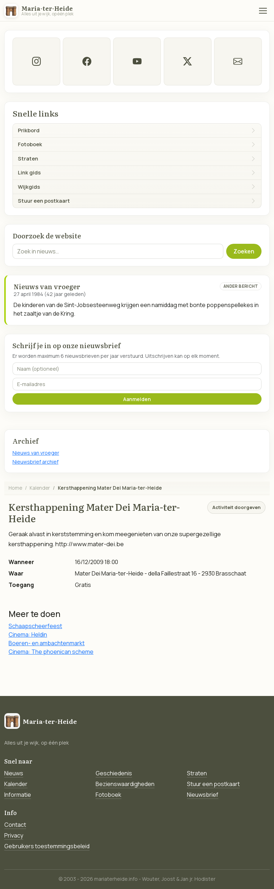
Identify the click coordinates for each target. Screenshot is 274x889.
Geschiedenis (114, 773)
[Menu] (263, 11)
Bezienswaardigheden (125, 784)
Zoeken (243, 251)
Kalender (40, 487)
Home (15, 487)
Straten (197, 773)
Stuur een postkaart (213, 784)
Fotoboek (108, 795)
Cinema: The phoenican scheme (51, 652)
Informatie (17, 795)
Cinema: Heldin (28, 634)
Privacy (13, 835)
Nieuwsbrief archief (35, 461)
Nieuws (13, 773)
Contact (15, 825)
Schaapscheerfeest (35, 626)
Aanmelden (137, 399)
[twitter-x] (187, 61)
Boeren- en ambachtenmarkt (47, 643)
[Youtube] (137, 61)
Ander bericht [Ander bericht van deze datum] (240, 286)
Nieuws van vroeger (35, 452)
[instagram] (36, 61)
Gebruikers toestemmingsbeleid (47, 846)
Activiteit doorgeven (236, 507)
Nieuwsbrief (202, 795)
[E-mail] (238, 61)
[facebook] (87, 61)
